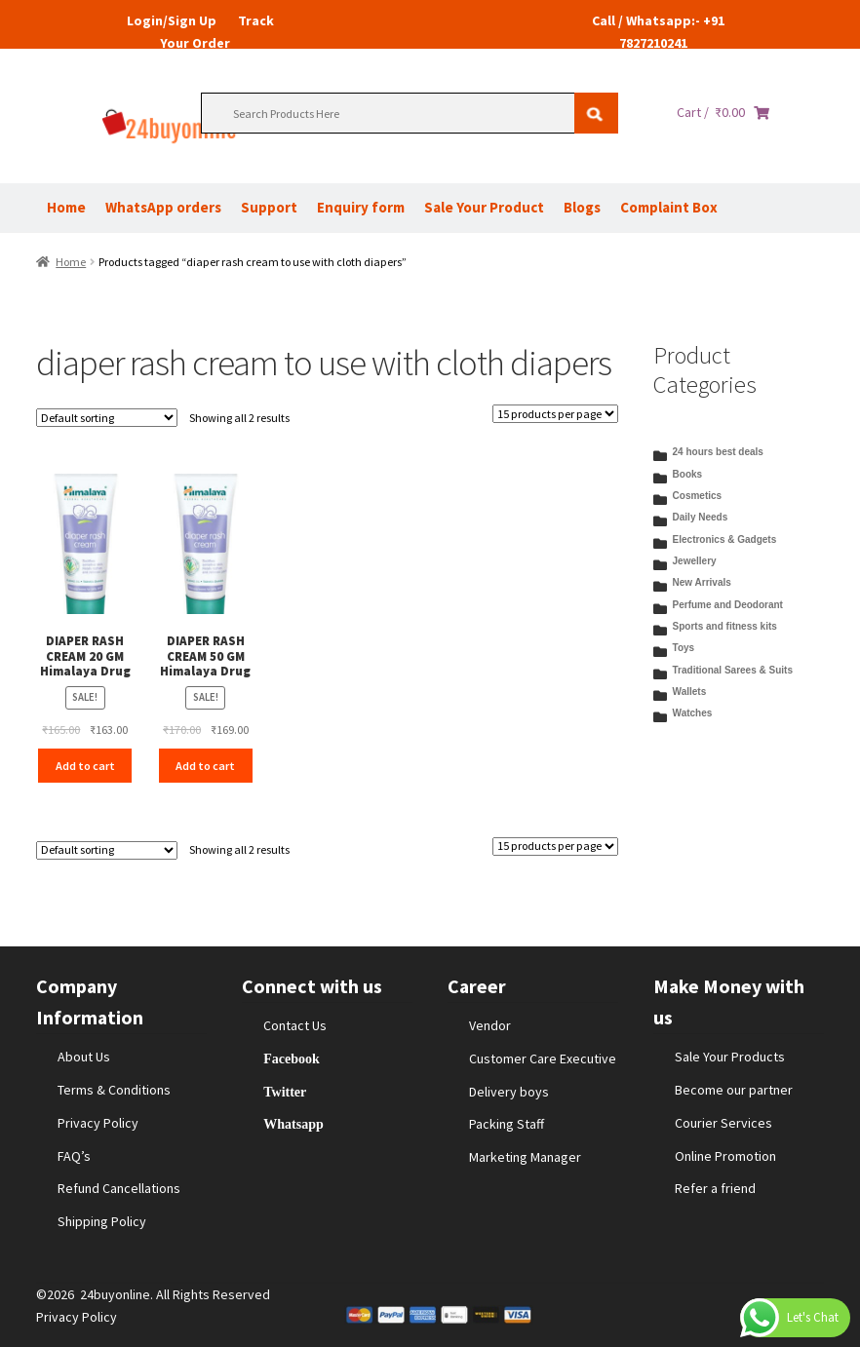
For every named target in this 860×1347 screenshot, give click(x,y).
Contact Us (295, 1025)
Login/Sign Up (171, 20)
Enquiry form (361, 207)
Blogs (582, 207)
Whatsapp (293, 1124)
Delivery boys (509, 1091)
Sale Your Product (484, 207)
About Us (84, 1056)
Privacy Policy (98, 1123)
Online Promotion (725, 1156)
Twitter (284, 1091)
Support (269, 207)
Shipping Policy (102, 1221)
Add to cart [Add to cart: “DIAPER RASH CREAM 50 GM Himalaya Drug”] (205, 765)
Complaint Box (669, 207)
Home (66, 207)
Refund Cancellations (119, 1188)
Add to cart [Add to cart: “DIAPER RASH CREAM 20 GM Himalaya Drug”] (85, 765)
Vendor (490, 1025)
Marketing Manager (525, 1157)
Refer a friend (715, 1188)
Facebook (291, 1058)
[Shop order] (106, 417)
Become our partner (734, 1089)
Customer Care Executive (542, 1058)
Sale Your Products (730, 1056)
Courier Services (723, 1123)
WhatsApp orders (163, 207)
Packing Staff (506, 1124)
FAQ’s (74, 1156)
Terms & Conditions (114, 1089)
